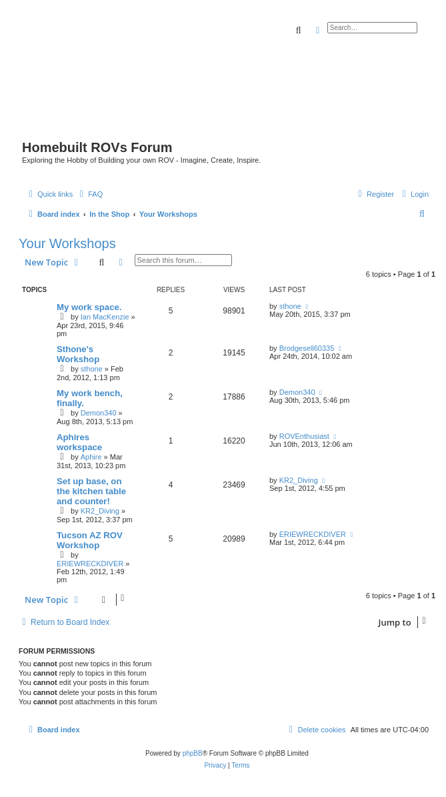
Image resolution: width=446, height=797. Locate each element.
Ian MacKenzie (105, 317)
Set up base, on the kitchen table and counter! (91, 491)
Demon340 (99, 413)
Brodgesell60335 (307, 348)
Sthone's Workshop (78, 354)
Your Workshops (67, 243)
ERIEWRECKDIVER (90, 564)
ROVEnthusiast (304, 436)
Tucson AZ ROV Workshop (90, 540)
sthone (290, 306)
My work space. (89, 307)
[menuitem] (89, 194)
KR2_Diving (100, 511)
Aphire (91, 457)
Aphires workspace (79, 442)
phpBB (193, 753)
